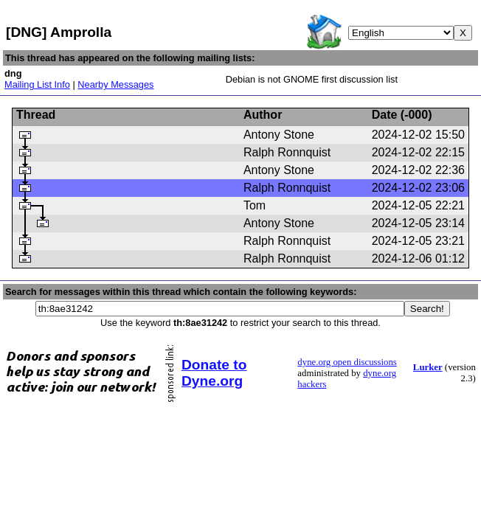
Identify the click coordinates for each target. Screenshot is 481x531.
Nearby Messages (115, 84)
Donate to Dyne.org (213, 373)
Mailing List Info (37, 84)
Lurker (428, 367)
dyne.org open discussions (346, 362)
